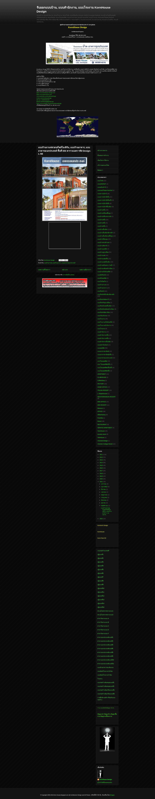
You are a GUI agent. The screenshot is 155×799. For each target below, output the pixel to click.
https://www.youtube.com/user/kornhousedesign (49, 103)
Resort (99, 421)
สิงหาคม (104, 500)
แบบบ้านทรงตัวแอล (103, 242)
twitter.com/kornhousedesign (44, 98)
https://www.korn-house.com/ (44, 94)
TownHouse (101, 431)
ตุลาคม (103, 503)
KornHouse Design (105, 779)
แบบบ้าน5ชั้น (101, 226)
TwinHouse (100, 437)
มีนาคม (103, 489)
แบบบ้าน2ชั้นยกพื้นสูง (104, 213)
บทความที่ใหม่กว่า (44, 270)
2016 (101, 468)
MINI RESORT (102, 405)
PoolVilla (100, 418)
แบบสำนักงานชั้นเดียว (104, 341)
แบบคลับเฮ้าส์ (101, 187)
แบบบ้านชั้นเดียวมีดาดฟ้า (105, 232)
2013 (101, 460)
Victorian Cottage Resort (104, 444)
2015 (101, 465)
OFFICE (100, 411)
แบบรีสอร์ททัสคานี (103, 299)
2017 (101, 470)
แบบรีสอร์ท (100, 291)
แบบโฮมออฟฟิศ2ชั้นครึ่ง (104, 367)
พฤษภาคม (104, 495)
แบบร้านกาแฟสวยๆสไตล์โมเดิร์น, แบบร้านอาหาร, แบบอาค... (106, 511)
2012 (101, 457)
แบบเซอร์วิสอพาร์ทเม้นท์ (104, 190)
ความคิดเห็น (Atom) (68, 274)
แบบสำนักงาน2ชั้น (103, 335)
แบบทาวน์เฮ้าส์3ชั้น (103, 203)
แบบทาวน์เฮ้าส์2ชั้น (103, 197)
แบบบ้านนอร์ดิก (102, 249)
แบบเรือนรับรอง (102, 315)
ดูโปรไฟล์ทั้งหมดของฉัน (104, 782)
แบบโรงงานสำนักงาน (104, 325)
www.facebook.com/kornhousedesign (46, 96)
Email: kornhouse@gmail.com (45, 101)
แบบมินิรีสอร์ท (101, 275)
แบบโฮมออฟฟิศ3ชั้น (103, 371)
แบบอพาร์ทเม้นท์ (102, 345)
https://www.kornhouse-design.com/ (46, 92)
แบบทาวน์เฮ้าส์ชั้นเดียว (104, 206)
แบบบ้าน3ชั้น (101, 219)
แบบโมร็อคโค (101, 281)
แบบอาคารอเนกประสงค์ (68, 263)
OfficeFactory (101, 415)
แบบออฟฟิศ (101, 348)
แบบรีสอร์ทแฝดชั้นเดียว (104, 306)
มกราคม (104, 484)
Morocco (100, 408)
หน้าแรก (65, 270)
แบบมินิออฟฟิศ (101, 278)
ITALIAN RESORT (103, 390)
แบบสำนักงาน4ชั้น (103, 338)
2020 (101, 479)
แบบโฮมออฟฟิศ (102, 361)
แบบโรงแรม (101, 328)
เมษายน (103, 492)
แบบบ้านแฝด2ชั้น (102, 258)
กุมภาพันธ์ (104, 486)
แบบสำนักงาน (101, 332)
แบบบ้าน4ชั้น (101, 223)
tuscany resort (101, 434)
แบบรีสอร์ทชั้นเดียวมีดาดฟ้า (105, 294)
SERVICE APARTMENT (104, 427)
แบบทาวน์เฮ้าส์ (102, 193)
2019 (101, 476)
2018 (101, 473)
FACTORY (100, 384)
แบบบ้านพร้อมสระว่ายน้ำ (105, 265)
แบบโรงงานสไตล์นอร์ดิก (104, 322)
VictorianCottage (102, 441)
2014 (101, 462)
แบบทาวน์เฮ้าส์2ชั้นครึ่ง (104, 200)
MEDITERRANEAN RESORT (106, 397)
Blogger (112, 795)
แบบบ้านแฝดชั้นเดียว (103, 262)
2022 (101, 518)
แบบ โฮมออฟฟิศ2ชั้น (103, 364)
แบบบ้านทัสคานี (102, 245)
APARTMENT (101, 374)
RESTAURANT (102, 424)
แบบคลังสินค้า (101, 184)
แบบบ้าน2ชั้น (101, 210)
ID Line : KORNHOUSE (43, 100)
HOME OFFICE (102, 387)
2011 (101, 454)
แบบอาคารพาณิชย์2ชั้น (104, 354)
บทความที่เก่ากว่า (85, 270)
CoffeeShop (101, 380)
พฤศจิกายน (104, 505)
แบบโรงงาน (101, 319)
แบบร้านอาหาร (57, 263)
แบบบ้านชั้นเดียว (102, 229)
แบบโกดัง (100, 180)
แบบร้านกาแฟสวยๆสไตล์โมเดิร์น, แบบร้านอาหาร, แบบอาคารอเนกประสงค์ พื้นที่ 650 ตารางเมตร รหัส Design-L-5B (64, 150)
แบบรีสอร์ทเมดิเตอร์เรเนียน (105, 309)
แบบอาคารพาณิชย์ (103, 351)
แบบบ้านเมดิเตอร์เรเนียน (105, 268)
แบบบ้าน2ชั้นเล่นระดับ (104, 216)
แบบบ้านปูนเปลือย (103, 252)
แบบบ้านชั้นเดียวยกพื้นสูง (105, 236)
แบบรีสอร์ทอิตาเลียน (103, 312)
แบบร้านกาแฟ (48, 263)
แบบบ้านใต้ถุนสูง (102, 239)
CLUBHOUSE (101, 377)
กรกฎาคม (104, 497)
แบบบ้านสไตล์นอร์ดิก (103, 271)
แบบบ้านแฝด (101, 255)
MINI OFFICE (101, 402)
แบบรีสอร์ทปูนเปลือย (103, 302)
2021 (101, 481)
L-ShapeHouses (102, 393)
